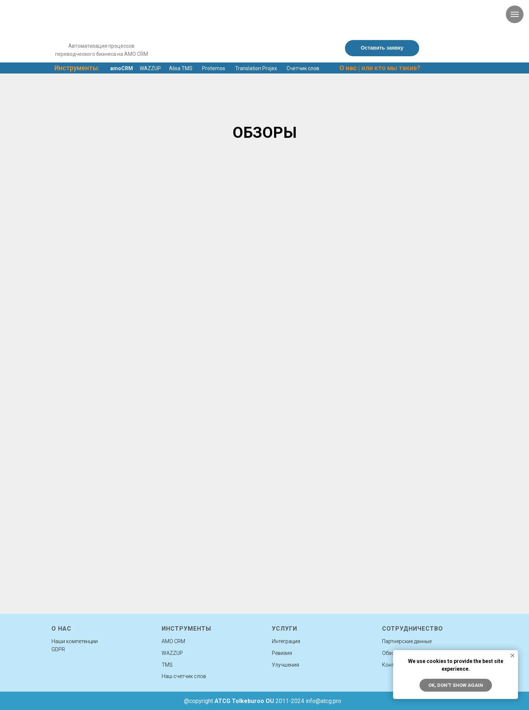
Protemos (213, 68)
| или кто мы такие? (379, 68)
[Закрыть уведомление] (512, 655)
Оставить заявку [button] (382, 48)
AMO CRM (173, 641)
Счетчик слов (303, 68)
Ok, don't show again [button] (455, 685)
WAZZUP (150, 68)
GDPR (58, 649)
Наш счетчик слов (184, 676)
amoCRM (121, 68)
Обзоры (391, 653)
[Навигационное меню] (515, 14)
